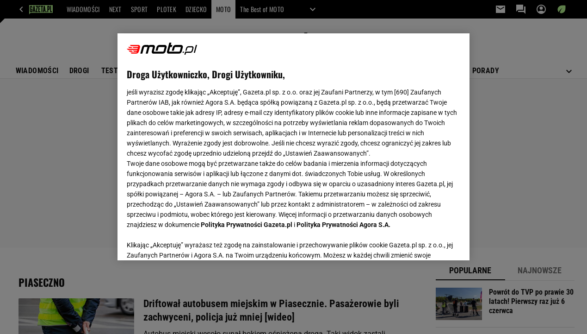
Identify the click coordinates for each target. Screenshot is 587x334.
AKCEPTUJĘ (429, 242)
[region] (293, 146)
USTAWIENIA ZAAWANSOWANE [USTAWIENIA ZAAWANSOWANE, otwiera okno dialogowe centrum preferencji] (187, 242)
